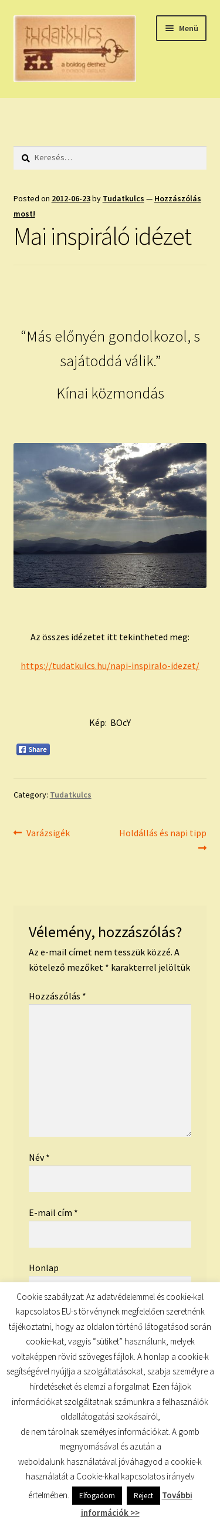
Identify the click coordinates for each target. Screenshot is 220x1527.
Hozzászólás (57, 996)
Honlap (44, 1267)
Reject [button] (143, 1496)
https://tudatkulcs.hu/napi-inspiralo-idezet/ (110, 665)
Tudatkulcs (123, 198)
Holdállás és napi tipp (163, 839)
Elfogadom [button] (97, 1496)
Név (39, 1157)
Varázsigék (48, 833)
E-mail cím (53, 1212)
